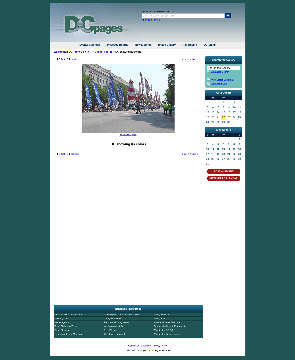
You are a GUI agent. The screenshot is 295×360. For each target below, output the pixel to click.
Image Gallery (167, 44)
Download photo (128, 134)
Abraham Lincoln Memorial (167, 322)
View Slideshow (219, 83)
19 (218, 154)
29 (223, 122)
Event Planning (62, 330)
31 (207, 164)
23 (228, 117)
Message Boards (117, 44)
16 (239, 149)
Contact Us (133, 345)
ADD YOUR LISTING (151, 20)
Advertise (146, 345)
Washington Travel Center (167, 334)
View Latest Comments (223, 80)
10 (207, 149)
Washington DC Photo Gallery (71, 51)
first (63, 59)
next (184, 59)
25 (239, 117)
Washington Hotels (113, 326)
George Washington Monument (169, 326)
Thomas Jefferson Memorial (68, 334)
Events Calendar (89, 44)
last (193, 59)
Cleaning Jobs (61, 318)
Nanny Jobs (160, 318)
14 (228, 149)
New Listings (143, 44)
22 (223, 117)
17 (207, 154)
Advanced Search (220, 72)
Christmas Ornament (114, 334)
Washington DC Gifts (164, 330)
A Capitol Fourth (102, 51)
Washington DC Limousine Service (121, 314)
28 (218, 122)
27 (212, 122)
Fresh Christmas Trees (65, 326)
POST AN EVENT (223, 171)
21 (228, 154)
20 (223, 154)
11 (212, 149)
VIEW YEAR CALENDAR (224, 178)
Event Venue (110, 330)
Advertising (190, 44)
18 (212, 154)
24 (234, 117)
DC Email (210, 44)
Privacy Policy (160, 345)
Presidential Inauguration (116, 322)
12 (218, 149)
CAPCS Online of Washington (69, 314)
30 (228, 122)
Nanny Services (161, 314)
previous (75, 59)
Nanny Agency (61, 322)
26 (207, 122)
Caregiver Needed (113, 318)
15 (234, 149)
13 (223, 149)
